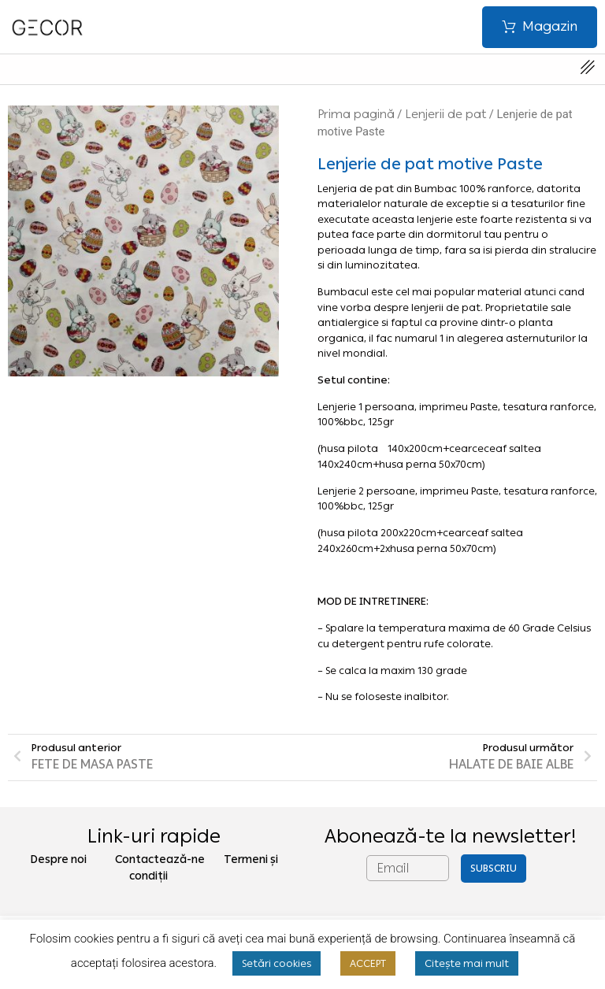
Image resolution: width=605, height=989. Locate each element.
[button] (539, 27)
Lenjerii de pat (445, 114)
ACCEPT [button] (368, 963)
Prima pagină (356, 114)
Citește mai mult (467, 963)
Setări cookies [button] (276, 963)
